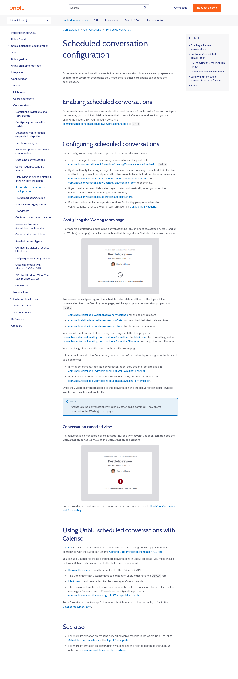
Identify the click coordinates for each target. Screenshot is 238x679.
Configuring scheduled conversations (203, 55)
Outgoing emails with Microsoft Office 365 (28, 266)
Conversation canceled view (208, 71)
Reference (17, 319)
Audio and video (23, 305)
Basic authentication (80, 570)
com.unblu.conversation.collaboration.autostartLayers (100, 197)
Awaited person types (28, 241)
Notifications (20, 292)
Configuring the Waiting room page (208, 64)
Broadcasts (22, 211)
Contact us (180, 7)
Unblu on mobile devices (26, 66)
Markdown (140, 337)
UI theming (19, 92)
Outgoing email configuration (32, 258)
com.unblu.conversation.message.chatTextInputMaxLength (103, 595)
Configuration (19, 79)
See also (195, 85)
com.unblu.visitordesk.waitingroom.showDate (95, 320)
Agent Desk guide (117, 640)
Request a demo (207, 7)
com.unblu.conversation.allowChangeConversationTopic (102, 183)
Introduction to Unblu (23, 33)
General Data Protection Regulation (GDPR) (135, 552)
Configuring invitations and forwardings (102, 650)
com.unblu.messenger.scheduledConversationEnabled (95, 124)
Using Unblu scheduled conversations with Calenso (206, 78)
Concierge (21, 285)
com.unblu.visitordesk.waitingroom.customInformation (95, 337)
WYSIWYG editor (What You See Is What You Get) (32, 277)
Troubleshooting (21, 312)
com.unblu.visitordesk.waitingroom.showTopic (95, 326)
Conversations (22, 105)
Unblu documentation (75, 20)
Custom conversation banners (33, 217)
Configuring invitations (143, 206)
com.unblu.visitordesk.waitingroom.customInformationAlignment (101, 341)
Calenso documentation (77, 606)
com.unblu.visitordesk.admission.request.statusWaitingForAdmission (109, 381)
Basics (17, 85)
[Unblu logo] (17, 7)
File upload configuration (30, 198)
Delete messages (26, 143)
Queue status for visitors (30, 234)
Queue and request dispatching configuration (30, 226)
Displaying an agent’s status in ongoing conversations (33, 179)
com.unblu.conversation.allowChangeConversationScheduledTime (108, 178)
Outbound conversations (30, 160)
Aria (13, 52)
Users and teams (23, 99)
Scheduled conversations (83, 640)
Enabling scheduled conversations (201, 47)
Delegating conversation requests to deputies (30, 134)
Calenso (68, 547)
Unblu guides (19, 59)
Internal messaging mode (30, 204)
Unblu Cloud (18, 39)
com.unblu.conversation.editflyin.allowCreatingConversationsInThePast (111, 164)
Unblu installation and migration (29, 46)
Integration (17, 72)
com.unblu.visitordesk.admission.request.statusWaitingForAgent (106, 371)
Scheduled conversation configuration (31, 189)
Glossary (16, 325)
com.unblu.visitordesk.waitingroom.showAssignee (98, 315)
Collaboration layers (25, 299)
